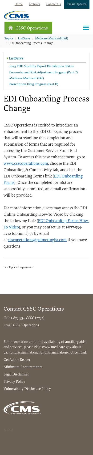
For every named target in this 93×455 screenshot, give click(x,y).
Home (19, 4)
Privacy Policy (14, 382)
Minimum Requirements (23, 367)
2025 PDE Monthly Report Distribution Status (41, 66)
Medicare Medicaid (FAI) (51, 38)
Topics (8, 38)
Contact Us (53, 4)
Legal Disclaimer (16, 374)
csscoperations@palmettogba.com (37, 240)
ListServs (24, 38)
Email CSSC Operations (21, 325)
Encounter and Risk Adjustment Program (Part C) (43, 72)
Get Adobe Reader (17, 360)
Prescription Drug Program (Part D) (33, 84)
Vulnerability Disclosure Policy (27, 389)
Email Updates (76, 4)
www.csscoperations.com (26, 164)
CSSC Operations (28, 27)
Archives (34, 4)
